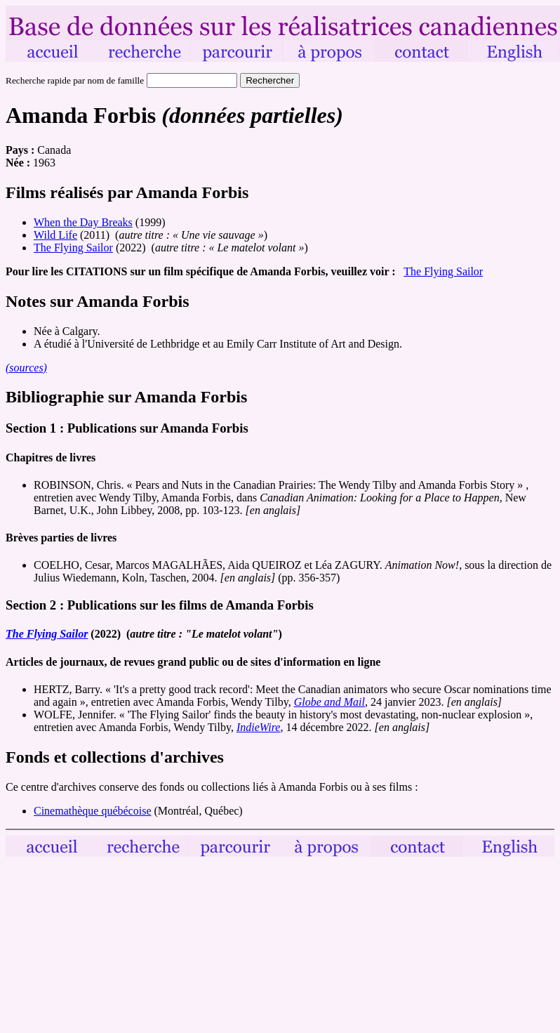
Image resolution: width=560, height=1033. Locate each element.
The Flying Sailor (73, 248)
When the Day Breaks (83, 222)
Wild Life (55, 235)
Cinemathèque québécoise (93, 811)
